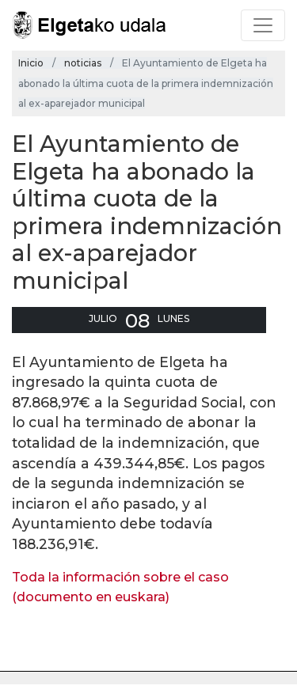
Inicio (31, 63)
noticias (82, 63)
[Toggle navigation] (263, 25)
